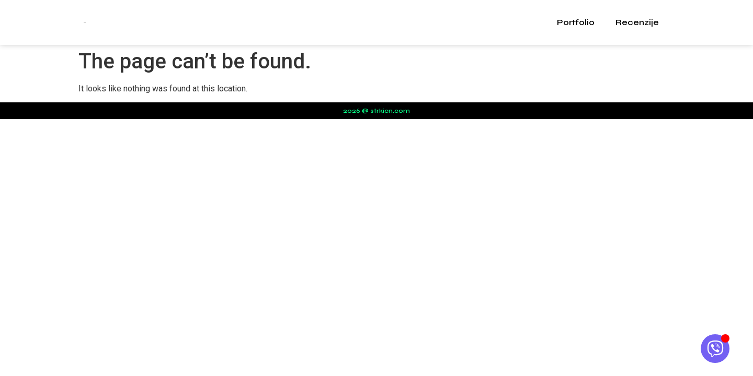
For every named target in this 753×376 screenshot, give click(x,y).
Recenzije (637, 22)
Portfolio (576, 22)
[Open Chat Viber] (715, 348)
